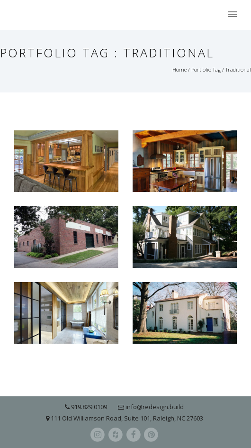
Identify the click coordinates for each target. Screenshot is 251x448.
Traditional (238, 69)
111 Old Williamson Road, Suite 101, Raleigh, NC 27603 (127, 418)
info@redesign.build (155, 406)
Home (179, 69)
